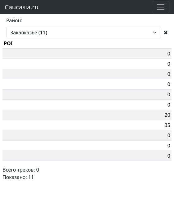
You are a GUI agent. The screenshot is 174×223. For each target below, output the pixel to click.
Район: (14, 20)
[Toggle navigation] (160, 7)
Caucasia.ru (22, 7)
